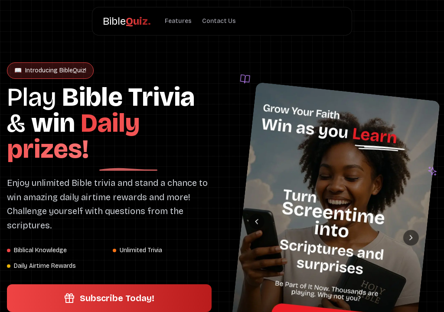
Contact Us (219, 21)
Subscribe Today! (109, 298)
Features (178, 21)
